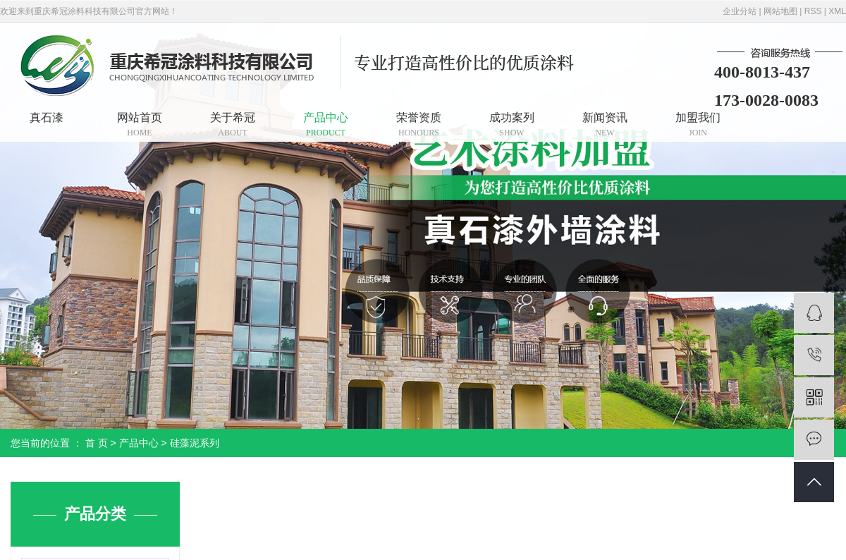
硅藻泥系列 (194, 443)
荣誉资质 (418, 124)
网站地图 (780, 11)
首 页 (96, 443)
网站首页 (139, 124)
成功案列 (511, 124)
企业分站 (739, 11)
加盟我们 (698, 124)
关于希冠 (232, 124)
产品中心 (325, 124)
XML (837, 11)
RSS (813, 11)
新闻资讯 (604, 124)
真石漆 (46, 117)
